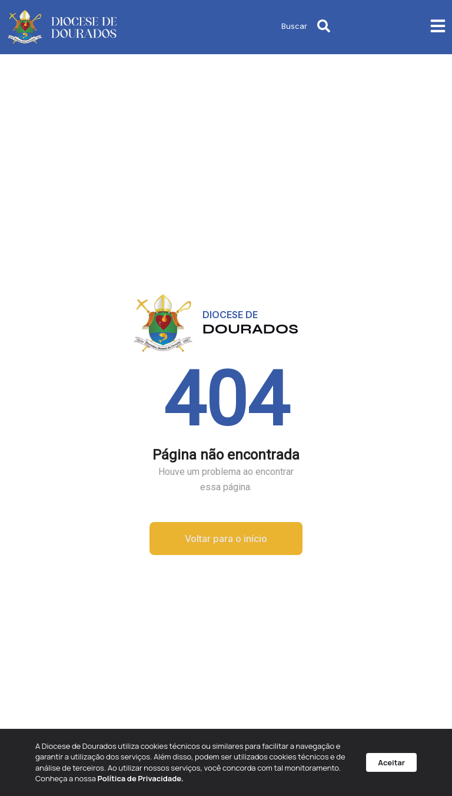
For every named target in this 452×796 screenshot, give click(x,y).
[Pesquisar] (323, 25)
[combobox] (263, 25)
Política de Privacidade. (141, 778)
